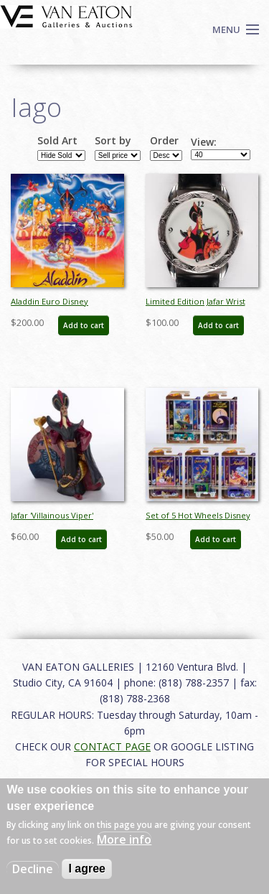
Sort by (113, 141)
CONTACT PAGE (112, 746)
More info (124, 839)
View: (204, 142)
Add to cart (83, 325)
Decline (32, 869)
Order (164, 141)
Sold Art (57, 141)
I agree (86, 868)
